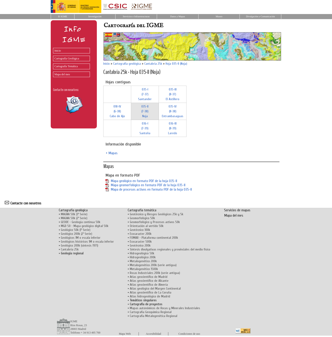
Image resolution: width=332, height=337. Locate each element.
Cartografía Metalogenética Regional (153, 316)
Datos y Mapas (177, 16)
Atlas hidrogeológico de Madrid (150, 296)
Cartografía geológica (127, 64)
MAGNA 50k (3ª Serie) (74, 214)
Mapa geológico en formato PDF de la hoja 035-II (144, 181)
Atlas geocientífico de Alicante (149, 281)
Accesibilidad (153, 333)
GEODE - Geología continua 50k (80, 222)
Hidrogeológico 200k (143, 257)
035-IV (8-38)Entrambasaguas (172, 111)
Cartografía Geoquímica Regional (151, 312)
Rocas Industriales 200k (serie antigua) (155, 273)
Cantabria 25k (153, 64)
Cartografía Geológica (66, 58)
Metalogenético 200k (143, 261)
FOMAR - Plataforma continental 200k (154, 238)
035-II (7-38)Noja (144, 111)
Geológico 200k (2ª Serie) (76, 234)
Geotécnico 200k (140, 245)
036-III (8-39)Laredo (172, 128)
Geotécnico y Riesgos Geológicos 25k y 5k (156, 214)
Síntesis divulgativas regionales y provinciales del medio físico (170, 249)
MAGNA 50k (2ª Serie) (74, 218)
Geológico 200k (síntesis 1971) (79, 245)
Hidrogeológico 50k (142, 253)
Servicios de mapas (237, 210)
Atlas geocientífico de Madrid (148, 277)
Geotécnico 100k (140, 230)
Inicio (57, 50)
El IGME (62, 16)
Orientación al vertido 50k (146, 226)
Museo (219, 16)
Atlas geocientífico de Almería (149, 285)
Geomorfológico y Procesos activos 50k (155, 222)
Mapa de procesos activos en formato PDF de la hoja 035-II (151, 189)
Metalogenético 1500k (144, 269)
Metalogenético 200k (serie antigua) (153, 265)
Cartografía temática (142, 210)
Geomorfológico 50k (142, 218)
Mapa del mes (62, 74)
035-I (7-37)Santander (145, 94)
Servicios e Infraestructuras (136, 16)
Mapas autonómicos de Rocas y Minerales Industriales (165, 308)
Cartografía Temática (66, 66)
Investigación (94, 16)
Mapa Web (125, 333)
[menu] (70, 61)
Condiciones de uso (189, 333)
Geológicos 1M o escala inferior (81, 238)
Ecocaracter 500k (141, 242)
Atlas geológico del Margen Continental (155, 289)
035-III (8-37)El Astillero (172, 94)
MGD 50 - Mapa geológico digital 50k (84, 226)
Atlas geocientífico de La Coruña (150, 292)
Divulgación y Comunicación (260, 16)
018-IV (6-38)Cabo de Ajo (117, 111)
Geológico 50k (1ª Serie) (75, 230)
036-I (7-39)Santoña (144, 128)
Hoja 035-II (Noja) (176, 64)
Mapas (113, 153)
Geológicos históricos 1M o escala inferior (87, 242)
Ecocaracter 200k (140, 234)
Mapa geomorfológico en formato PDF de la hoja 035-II (148, 185)
